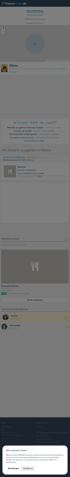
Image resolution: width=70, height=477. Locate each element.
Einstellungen (13, 468)
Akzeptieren (28, 468)
